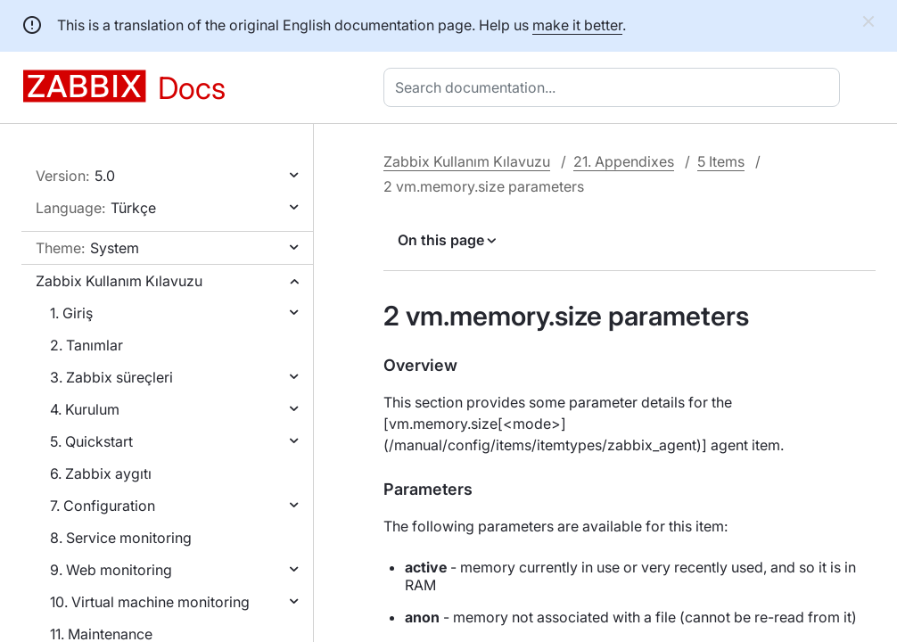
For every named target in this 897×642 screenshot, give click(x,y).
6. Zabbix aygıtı (101, 473)
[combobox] (615, 87)
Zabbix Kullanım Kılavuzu (119, 281)
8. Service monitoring (121, 538)
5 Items (721, 161)
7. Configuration (102, 505)
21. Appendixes (623, 161)
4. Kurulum (84, 409)
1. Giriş (71, 313)
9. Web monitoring (111, 570)
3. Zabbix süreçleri (111, 377)
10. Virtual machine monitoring (150, 602)
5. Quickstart (91, 441)
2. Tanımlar (86, 345)
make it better (577, 25)
